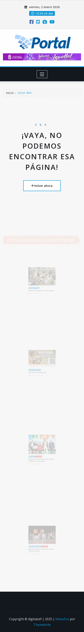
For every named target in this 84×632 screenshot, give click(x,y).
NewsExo (62, 619)
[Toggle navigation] (42, 74)
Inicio (10, 94)
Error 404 (24, 94)
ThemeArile (42, 625)
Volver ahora (42, 186)
